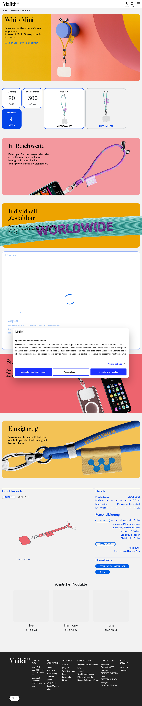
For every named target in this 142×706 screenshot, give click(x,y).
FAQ (79, 667)
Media (102, 572)
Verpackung (105, 544)
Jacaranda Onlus (66, 678)
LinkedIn (123, 670)
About (65, 664)
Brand (49, 679)
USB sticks (51, 682)
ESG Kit (65, 667)
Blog (49, 689)
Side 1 (8, 497)
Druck (102, 520)
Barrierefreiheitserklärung (88, 680)
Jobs (64, 674)
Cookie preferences (85, 674)
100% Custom (53, 686)
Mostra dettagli (115, 364)
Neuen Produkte (51, 669)
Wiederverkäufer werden (87, 664)
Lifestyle (50, 676)
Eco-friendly (52, 673)
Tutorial (80, 671)
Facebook (124, 667)
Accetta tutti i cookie (108, 372)
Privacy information (85, 677)
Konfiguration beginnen (22, 42)
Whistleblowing (68, 671)
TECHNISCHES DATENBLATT (112, 566)
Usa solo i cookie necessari (33, 372)
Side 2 (22, 497)
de (15, 698)
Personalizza (71, 372)
